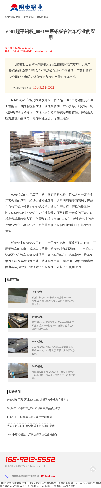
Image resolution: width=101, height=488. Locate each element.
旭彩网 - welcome (74, 483)
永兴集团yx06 (34, 486)
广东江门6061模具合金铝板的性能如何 (29, 417)
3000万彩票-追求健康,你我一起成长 (17, 483)
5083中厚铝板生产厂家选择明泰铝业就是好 (32, 434)
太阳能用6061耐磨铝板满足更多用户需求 (31, 425)
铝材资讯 (28, 17)
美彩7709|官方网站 (66, 486)
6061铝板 (17, 194)
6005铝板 (37, 366)
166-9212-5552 (48, 476)
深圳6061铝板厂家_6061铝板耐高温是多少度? (33, 408)
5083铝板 (37, 291)
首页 (18, 17)
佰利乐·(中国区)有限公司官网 (50, 483)
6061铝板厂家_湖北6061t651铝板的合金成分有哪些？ (38, 399)
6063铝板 (37, 316)
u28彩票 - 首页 (49, 486)
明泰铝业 (57, 248)
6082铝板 (37, 341)
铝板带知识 (42, 17)
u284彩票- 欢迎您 (18, 486)
